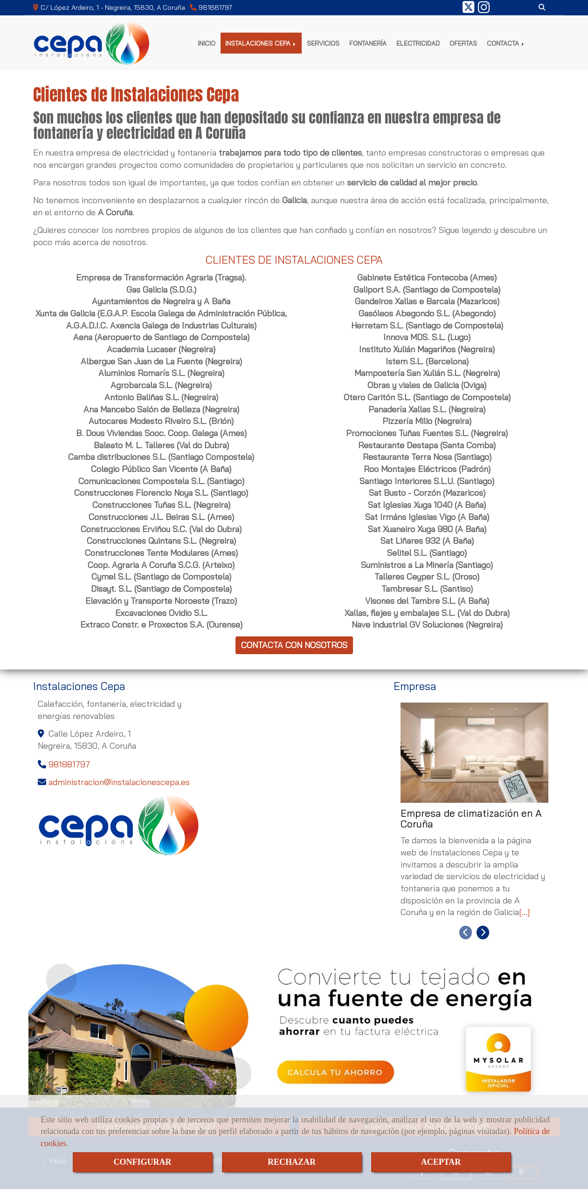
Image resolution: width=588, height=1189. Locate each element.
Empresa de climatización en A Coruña (471, 819)
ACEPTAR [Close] (441, 1162)
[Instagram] (484, 10)
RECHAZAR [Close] (292, 1162)
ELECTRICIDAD (418, 43)
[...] (524, 912)
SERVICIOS (323, 43)
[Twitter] (468, 10)
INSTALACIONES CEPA (261, 43)
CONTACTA (506, 43)
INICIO (206, 43)
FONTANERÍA (368, 43)
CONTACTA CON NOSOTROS (294, 645)
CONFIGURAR (143, 1162)
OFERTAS (463, 43)
